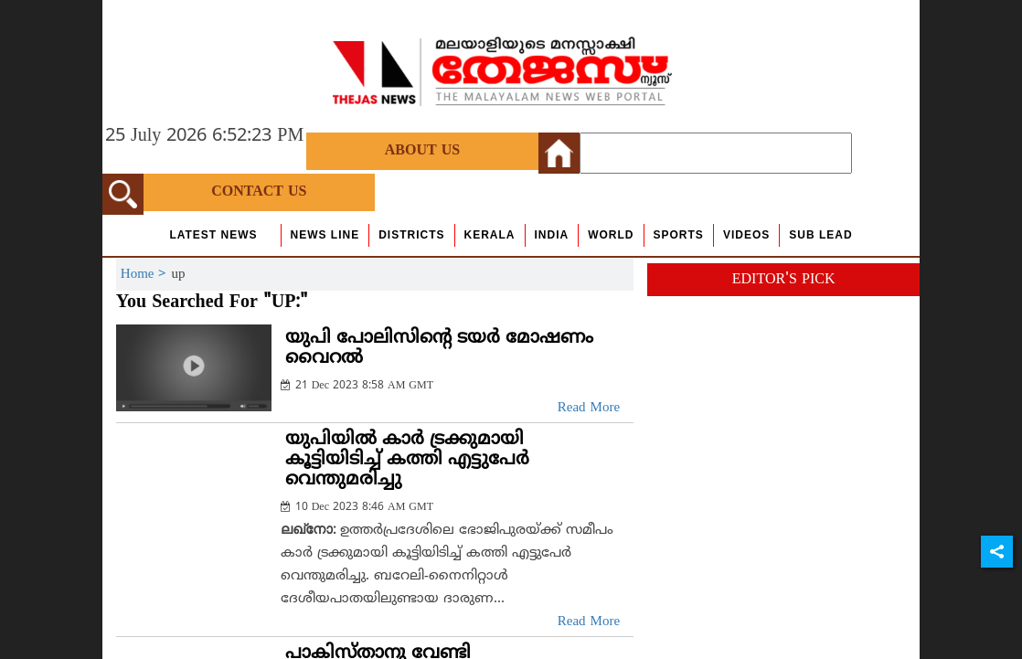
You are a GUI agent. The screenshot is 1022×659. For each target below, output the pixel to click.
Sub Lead (820, 235)
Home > (146, 274)
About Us (422, 151)
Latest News (213, 235)
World (610, 235)
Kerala (490, 235)
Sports (679, 235)
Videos (746, 235)
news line (325, 235)
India (552, 235)
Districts (411, 235)
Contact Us (258, 192)
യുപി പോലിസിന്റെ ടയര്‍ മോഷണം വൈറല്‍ (439, 348)
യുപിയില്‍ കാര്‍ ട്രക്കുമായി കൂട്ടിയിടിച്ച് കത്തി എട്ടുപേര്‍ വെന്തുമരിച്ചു (407, 460)
